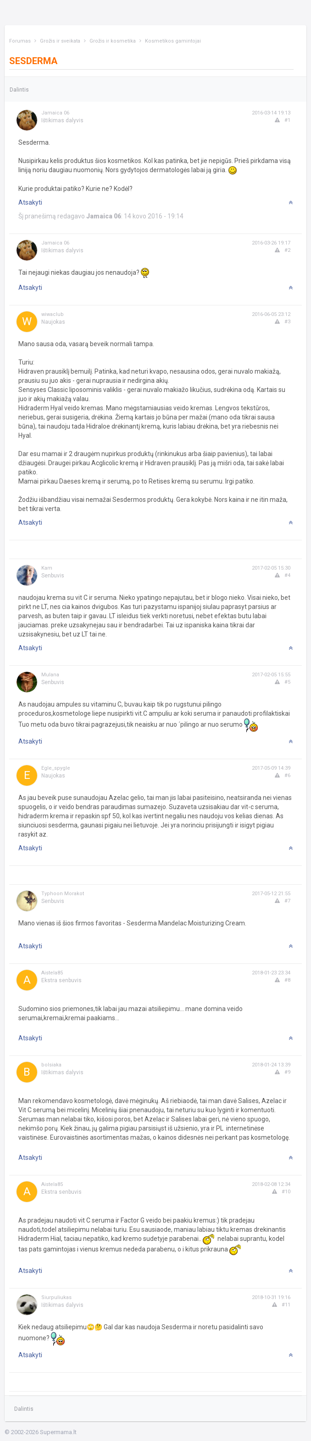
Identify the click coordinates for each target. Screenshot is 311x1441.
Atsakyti (30, 202)
